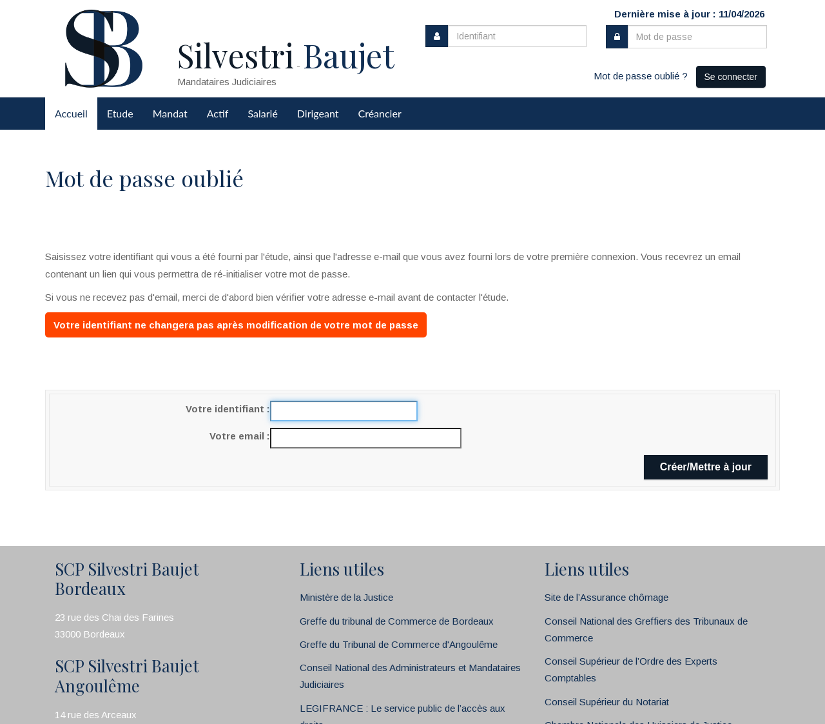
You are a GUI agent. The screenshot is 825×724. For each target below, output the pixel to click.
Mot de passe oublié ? (641, 75)
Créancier (380, 113)
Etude (120, 113)
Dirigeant (318, 113)
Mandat (170, 113)
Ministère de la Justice (346, 597)
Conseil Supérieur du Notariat (607, 701)
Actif (218, 113)
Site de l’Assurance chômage (606, 597)
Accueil (71, 113)
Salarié (262, 113)
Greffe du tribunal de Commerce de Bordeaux (397, 621)
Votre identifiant (226, 408)
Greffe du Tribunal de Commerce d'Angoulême (399, 644)
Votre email (238, 435)
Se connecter (731, 77)
